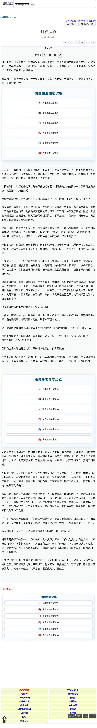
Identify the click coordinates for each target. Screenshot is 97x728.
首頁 (78, 716)
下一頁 (93, 716)
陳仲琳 (81, 20)
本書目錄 (91, 20)
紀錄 (71, 24)
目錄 (85, 716)
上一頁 (71, 716)
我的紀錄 (88, 24)
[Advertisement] (48, 662)
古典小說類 (71, 20)
